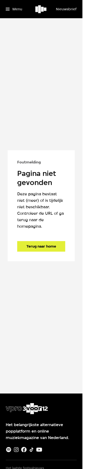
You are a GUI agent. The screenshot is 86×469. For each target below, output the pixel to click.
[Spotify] (8, 449)
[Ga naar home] (41, 9)
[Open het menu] (14, 9)
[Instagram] (16, 449)
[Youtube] (39, 449)
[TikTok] (31, 449)
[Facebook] (24, 449)
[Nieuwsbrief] (66, 9)
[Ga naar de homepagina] (41, 246)
